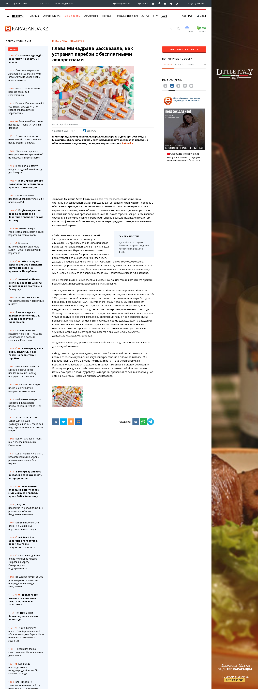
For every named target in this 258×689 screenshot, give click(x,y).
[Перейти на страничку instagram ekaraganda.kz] (120, 4)
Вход (201, 15)
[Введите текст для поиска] (106, 28)
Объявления (91, 15)
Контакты (45, 3)
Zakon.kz (127, 143)
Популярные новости (177, 58)
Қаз (184, 15)
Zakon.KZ (89, 130)
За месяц (179, 64)
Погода (106, 15)
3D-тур (145, 15)
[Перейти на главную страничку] (7, 3)
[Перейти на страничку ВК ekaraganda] (153, 4)
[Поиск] (178, 29)
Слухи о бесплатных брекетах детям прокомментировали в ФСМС (134, 247)
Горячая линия (19, 3)
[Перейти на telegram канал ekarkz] (171, 4)
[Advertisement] (103, 171)
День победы (72, 15)
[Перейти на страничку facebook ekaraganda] (159, 4)
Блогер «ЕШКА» (51, 15)
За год (190, 64)
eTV (155, 15)
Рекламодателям (64, 3)
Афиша (34, 15)
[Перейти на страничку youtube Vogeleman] (165, 4)
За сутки (167, 64)
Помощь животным (126, 15)
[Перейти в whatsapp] (194, 3)
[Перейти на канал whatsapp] (176, 4)
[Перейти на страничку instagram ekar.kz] (141, 4)
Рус (190, 15)
